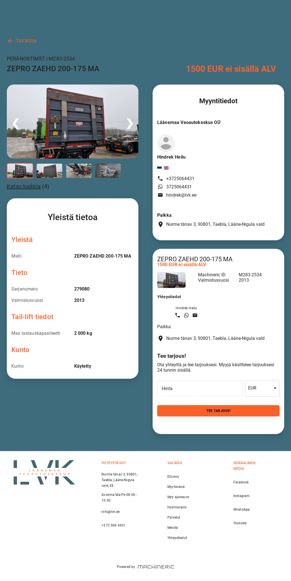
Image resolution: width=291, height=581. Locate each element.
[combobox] (262, 388)
